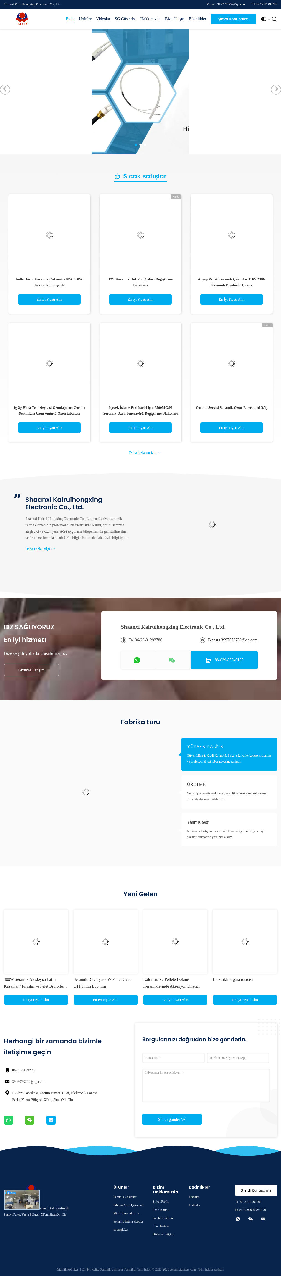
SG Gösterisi (125, 19)
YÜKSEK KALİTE (205, 746)
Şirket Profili (161, 1201)
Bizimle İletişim (31, 670)
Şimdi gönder (172, 1119)
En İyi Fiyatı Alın (49, 299)
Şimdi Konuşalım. (233, 19)
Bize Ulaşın (174, 19)
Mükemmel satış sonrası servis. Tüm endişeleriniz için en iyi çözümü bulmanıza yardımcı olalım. (225, 834)
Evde (70, 19)
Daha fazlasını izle (145, 453)
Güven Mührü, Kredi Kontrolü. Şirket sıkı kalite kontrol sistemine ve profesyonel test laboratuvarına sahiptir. (229, 758)
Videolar (103, 19)
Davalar (194, 1197)
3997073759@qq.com (28, 1081)
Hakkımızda (150, 19)
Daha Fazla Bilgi (40, 549)
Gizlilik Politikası (68, 1269)
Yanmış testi (198, 822)
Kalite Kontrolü (163, 1218)
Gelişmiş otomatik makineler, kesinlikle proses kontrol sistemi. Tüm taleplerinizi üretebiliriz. (227, 796)
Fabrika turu (161, 1210)
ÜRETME (196, 784)
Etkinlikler (197, 19)
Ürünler (85, 19)
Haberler (194, 1205)
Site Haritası (161, 1226)
